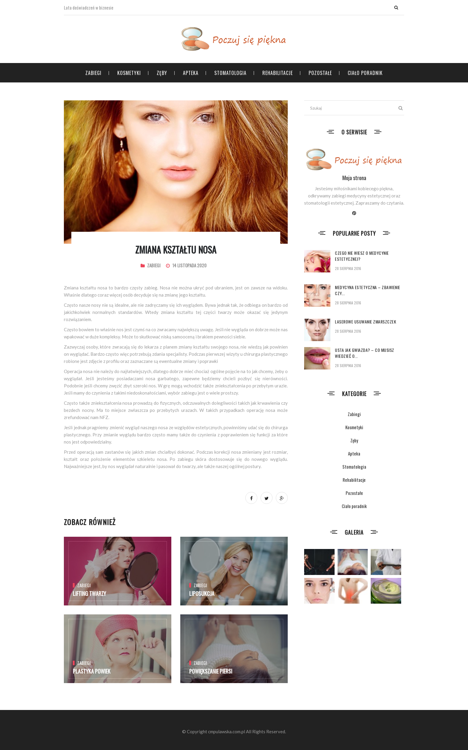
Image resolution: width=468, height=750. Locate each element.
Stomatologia (230, 72)
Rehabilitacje (277, 72)
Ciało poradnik (365, 72)
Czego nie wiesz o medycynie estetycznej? (362, 256)
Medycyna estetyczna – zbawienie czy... (367, 290)
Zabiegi (93, 72)
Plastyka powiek (91, 671)
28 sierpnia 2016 (348, 268)
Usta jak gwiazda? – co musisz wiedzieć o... (364, 353)
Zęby (162, 72)
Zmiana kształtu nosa (175, 249)
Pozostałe (320, 72)
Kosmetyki (129, 72)
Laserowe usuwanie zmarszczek (365, 321)
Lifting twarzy (89, 593)
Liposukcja (201, 593)
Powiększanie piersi (210, 671)
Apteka (190, 72)
